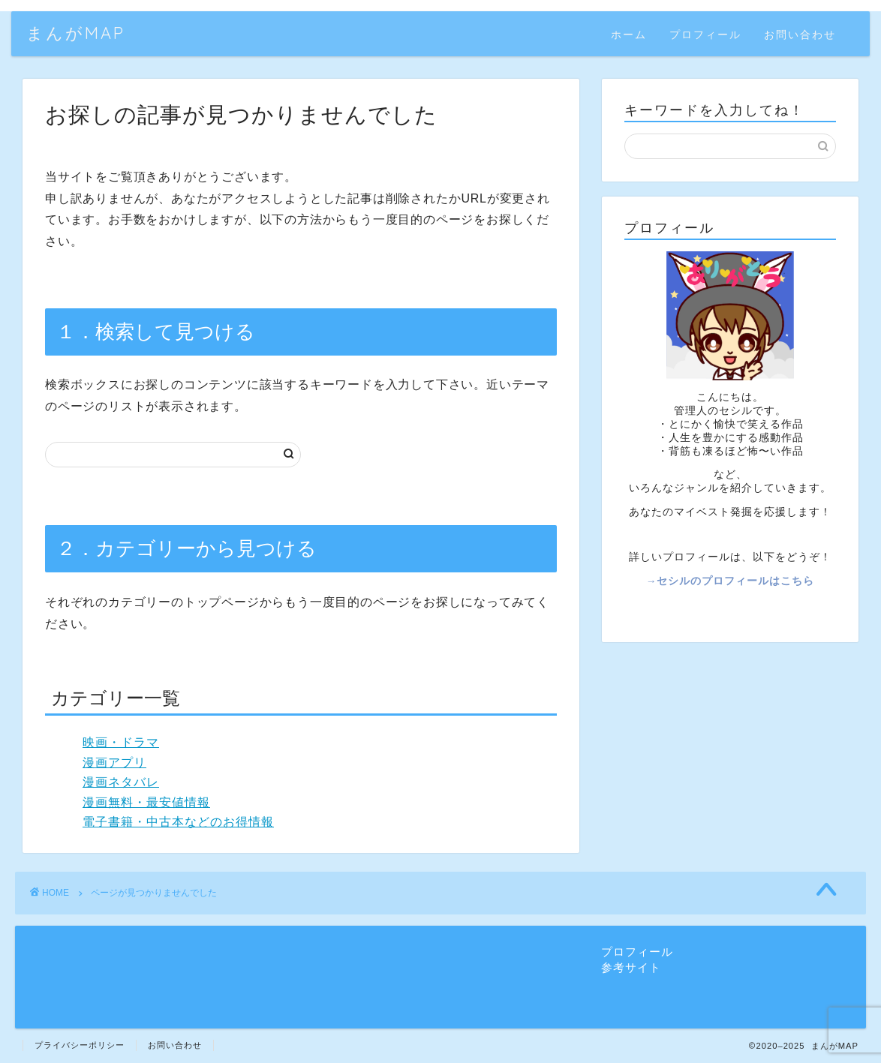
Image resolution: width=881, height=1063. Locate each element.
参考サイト (631, 967)
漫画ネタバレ (121, 782)
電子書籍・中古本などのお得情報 (178, 821)
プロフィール (705, 34)
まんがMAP (75, 33)
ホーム (629, 34)
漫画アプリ (114, 762)
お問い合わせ (800, 34)
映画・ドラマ (121, 742)
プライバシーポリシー (80, 1044)
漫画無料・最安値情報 (146, 802)
